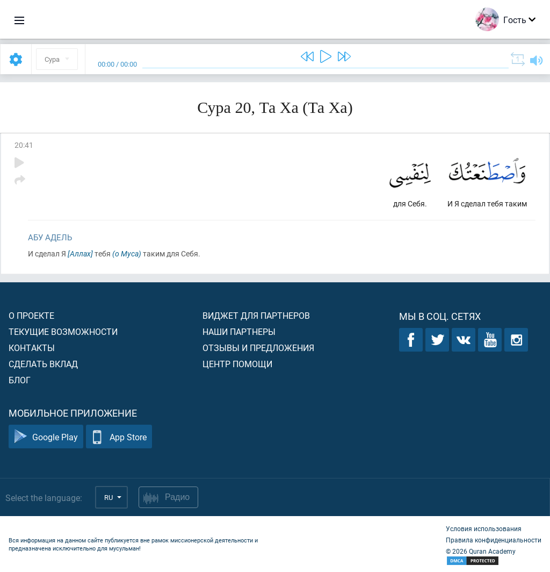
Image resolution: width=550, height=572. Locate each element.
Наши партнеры (239, 331)
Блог (20, 379)
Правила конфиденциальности (493, 539)
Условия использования (484, 528)
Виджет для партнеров (256, 315)
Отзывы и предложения (258, 347)
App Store (119, 436)
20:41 (24, 145)
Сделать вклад (43, 363)
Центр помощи (237, 363)
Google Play (46, 436)
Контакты (32, 347)
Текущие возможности (63, 331)
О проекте (31, 315)
